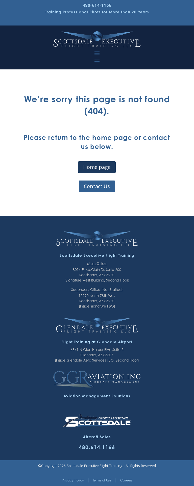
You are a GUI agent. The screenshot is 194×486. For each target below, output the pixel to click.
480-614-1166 (97, 5)
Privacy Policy (73, 480)
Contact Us (97, 186)
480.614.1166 (97, 447)
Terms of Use (102, 480)
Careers (126, 480)
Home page (97, 167)
